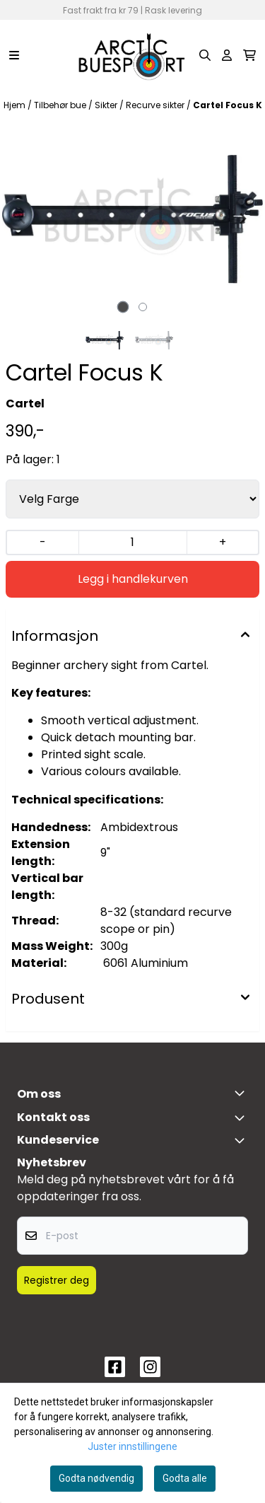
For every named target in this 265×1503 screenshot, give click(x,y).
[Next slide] (242, 218)
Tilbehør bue (61, 105)
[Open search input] (205, 55)
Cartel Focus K (227, 105)
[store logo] (132, 55)
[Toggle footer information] (242, 1092)
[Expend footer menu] (242, 1140)
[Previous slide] (22, 218)
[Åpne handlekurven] (249, 55)
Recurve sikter (156, 105)
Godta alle (185, 1478)
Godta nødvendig (96, 1478)
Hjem (16, 105)
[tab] (123, 307)
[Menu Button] (14, 55)
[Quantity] (132, 542)
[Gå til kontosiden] (226, 55)
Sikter (107, 105)
